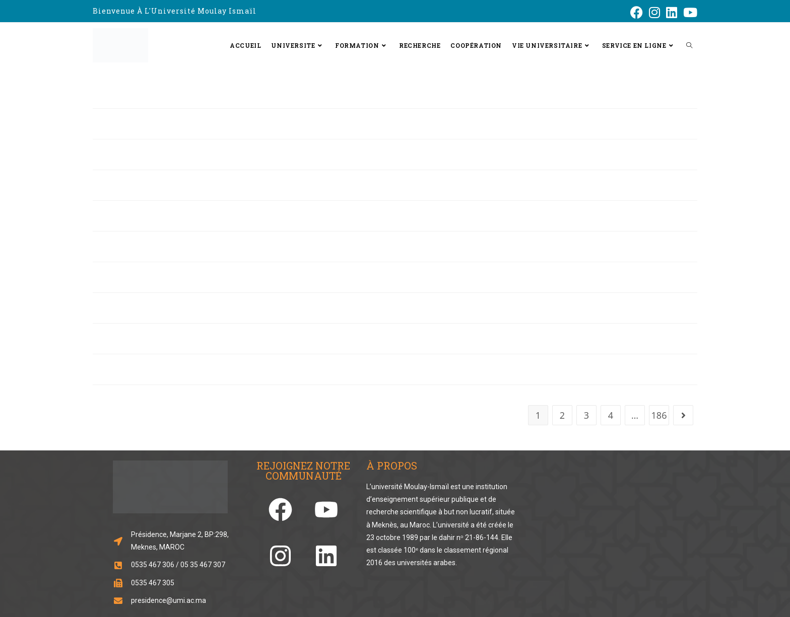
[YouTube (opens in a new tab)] (688, 12)
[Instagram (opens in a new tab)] (654, 12)
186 (659, 415)
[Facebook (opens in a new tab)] (636, 12)
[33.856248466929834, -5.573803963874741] (601, 528)
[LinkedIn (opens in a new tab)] (671, 12)
